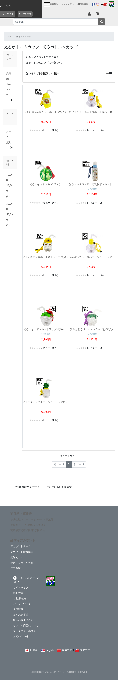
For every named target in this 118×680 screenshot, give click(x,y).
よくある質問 (20, 614)
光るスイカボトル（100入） (46, 184)
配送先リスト (18, 557)
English (50, 650)
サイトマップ (20, 587)
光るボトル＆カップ (8, 84)
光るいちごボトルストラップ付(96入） (46, 329)
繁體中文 (85, 650)
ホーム (10, 36)
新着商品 (54, 4)
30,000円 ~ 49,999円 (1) (9, 214)
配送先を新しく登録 (21, 562)
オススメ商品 (68, 4)
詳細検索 (18, 593)
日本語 (34, 650)
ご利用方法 (19, 598)
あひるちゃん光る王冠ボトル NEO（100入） (92, 112)
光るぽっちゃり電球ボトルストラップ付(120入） (92, 257)
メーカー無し (8, 137)
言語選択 (82, 4)
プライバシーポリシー (25, 631)
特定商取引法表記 (23, 620)
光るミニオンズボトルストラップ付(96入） (46, 257)
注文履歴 (15, 568)
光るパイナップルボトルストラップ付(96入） (46, 402)
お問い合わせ (20, 636)
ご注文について (22, 603)
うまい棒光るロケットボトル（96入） (45, 112)
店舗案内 (18, 609)
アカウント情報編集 (21, 551)
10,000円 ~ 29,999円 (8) (9, 185)
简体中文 (67, 650)
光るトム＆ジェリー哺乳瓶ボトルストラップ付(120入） (92, 184)
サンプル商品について (25, 625)
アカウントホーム (20, 546)
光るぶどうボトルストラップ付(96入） (92, 329)
